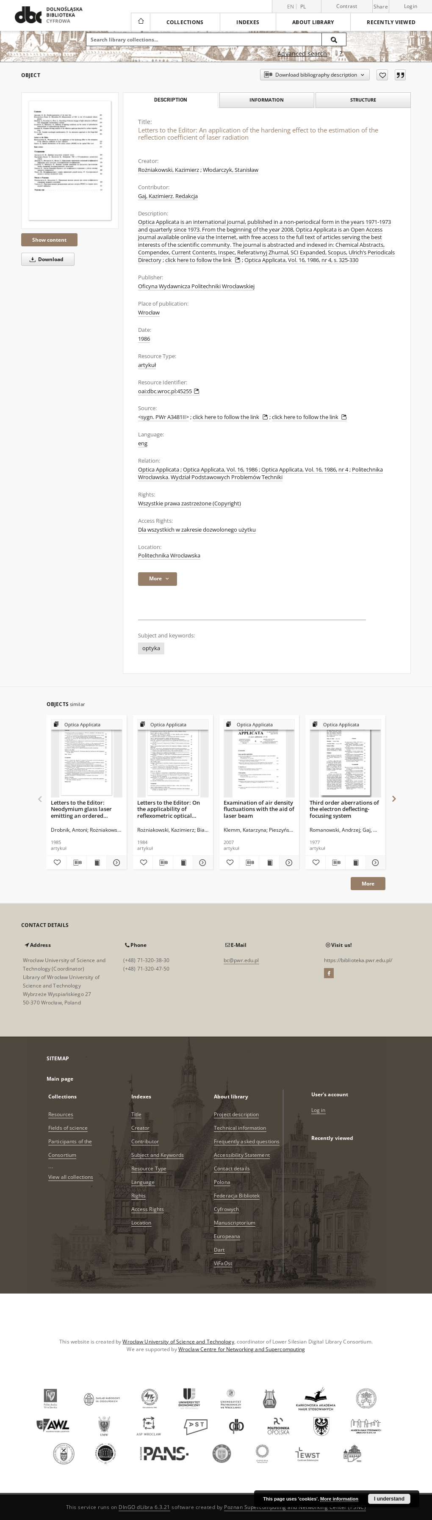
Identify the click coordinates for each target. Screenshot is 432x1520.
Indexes (247, 22)
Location (141, 1222)
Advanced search (302, 54)
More (368, 883)
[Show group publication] (86, 725)
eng (142, 443)
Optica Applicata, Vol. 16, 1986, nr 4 (304, 469)
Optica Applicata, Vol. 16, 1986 (220, 469)
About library (313, 22)
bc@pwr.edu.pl (241, 960)
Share (381, 6)
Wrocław (149, 312)
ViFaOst (223, 1263)
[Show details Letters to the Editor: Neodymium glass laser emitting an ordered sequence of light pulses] (115, 862)
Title (136, 1114)
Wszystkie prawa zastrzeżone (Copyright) (189, 503)
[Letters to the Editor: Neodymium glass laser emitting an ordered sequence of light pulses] (86, 759)
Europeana (227, 1236)
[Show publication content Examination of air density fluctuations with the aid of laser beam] (269, 862)
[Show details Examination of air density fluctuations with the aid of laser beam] (288, 862)
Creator (140, 1127)
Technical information (240, 1127)
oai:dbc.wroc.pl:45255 (168, 391)
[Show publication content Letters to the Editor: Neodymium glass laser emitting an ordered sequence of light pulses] (96, 862)
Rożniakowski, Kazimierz (168, 170)
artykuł (147, 365)
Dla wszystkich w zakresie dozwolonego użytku (197, 529)
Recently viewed (391, 22)
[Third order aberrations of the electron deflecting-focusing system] (345, 759)
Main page (60, 1078)
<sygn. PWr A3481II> (163, 417)
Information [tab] (266, 100)
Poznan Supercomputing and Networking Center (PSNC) (295, 1507)
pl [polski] (303, 6)
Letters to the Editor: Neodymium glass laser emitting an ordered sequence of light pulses (82, 809)
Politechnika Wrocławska (169, 555)
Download (45, 259)
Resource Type (149, 1168)
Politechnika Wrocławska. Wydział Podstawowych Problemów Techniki (260, 473)
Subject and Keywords (157, 1155)
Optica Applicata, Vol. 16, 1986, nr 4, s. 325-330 (301, 260)
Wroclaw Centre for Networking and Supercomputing (241, 1349)
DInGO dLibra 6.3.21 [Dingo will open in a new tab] (144, 1507)
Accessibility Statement (242, 1155)
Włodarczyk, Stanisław (230, 170)
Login (410, 6)
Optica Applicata (158, 469)
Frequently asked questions (247, 1141)
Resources (60, 1114)
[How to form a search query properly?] (340, 53)
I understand (389, 1499)
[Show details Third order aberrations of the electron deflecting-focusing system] (374, 862)
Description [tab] (170, 100)
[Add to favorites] (382, 74)
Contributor (145, 1141)
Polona (222, 1182)
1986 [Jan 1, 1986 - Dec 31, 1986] (144, 338)
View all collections (70, 1177)
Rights (138, 1195)
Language (143, 1182)
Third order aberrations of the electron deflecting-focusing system (344, 809)
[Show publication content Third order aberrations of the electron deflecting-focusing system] (355, 862)
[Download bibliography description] (76, 862)
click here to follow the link (203, 260)
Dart (219, 1249)
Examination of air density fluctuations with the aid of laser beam (259, 809)
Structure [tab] (363, 100)
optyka (151, 648)
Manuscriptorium (234, 1222)
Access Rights (147, 1209)
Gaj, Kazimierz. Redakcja (168, 196)
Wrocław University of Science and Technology (178, 1341)
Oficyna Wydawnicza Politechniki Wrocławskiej (196, 286)
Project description (236, 1114)
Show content (49, 239)
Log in (318, 1110)
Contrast (346, 6)
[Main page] (140, 22)
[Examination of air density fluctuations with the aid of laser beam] (259, 759)
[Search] (334, 39)
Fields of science (68, 1127)
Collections (185, 22)
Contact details (232, 1168)
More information (339, 1498)
